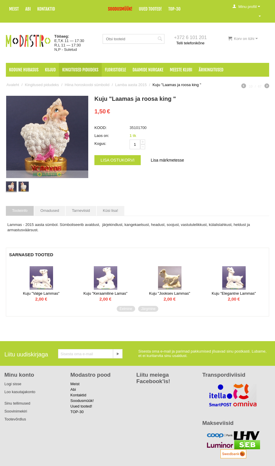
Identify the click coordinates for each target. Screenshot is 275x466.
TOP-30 (174, 9)
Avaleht (12, 85)
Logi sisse (12, 384)
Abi (28, 9)
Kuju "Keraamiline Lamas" (105, 293)
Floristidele (115, 70)
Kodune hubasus (23, 70)
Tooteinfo (20, 210)
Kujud (50, 70)
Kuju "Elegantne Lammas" (234, 293)
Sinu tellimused (17, 403)
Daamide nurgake (148, 70)
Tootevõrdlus (15, 419)
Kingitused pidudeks (80, 70)
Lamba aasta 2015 (131, 85)
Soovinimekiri (15, 411)
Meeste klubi (181, 70)
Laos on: (101, 135)
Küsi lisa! (110, 210)
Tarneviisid (81, 210)
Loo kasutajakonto (19, 392)
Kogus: (100, 143)
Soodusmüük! (120, 9)
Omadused (49, 210)
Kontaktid (46, 9)
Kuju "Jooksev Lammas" (169, 293)
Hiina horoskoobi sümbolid (87, 85)
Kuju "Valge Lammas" (41, 293)
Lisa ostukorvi (118, 160)
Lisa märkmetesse (167, 160)
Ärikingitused (211, 70)
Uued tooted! (150, 9)
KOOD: (100, 127)
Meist (14, 9)
